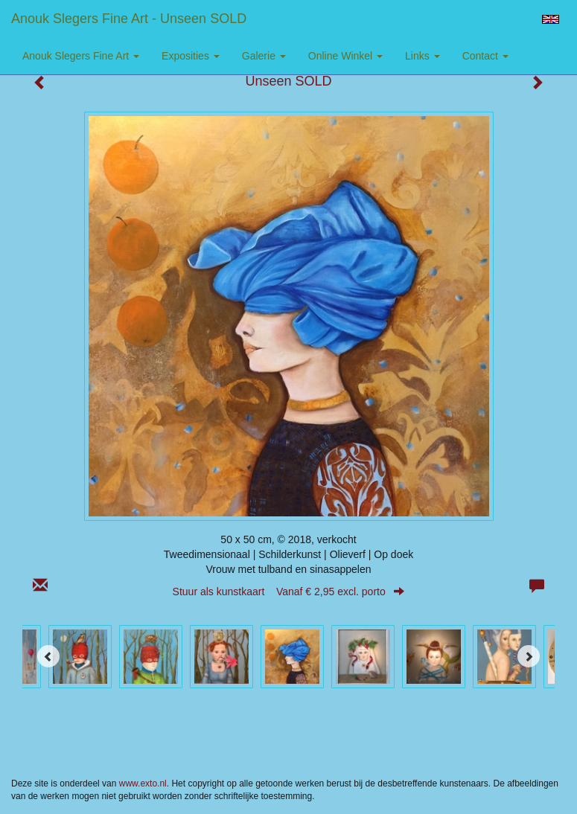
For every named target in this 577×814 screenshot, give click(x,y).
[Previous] (48, 656)
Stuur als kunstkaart (289, 591)
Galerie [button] (264, 56)
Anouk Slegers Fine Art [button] (80, 56)
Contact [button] (485, 56)
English (550, 19)
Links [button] (422, 56)
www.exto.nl (143, 783)
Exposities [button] (191, 56)
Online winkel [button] (345, 56)
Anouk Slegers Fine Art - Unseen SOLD (128, 18)
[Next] (528, 656)
